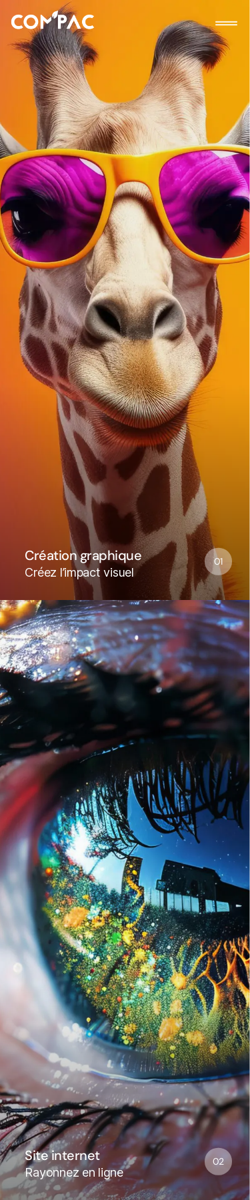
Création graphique (83, 555)
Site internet (62, 1155)
